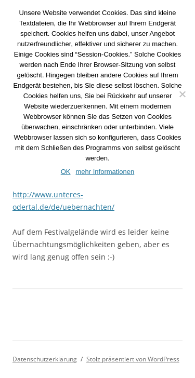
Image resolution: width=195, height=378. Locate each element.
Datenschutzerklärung (44, 359)
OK (66, 172)
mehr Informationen (105, 172)
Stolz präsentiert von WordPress (132, 359)
